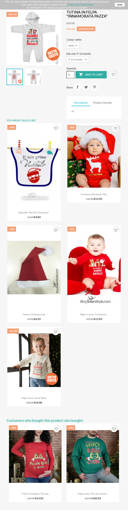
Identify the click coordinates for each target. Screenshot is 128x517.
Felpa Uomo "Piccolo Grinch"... (93, 493)
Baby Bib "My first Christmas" (34, 212)
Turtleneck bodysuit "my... (94, 194)
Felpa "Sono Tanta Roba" (34, 398)
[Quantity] (70, 74)
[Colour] (73, 45)
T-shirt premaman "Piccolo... (35, 493)
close (119, 4)
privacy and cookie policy (80, 4)
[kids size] (77, 59)
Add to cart (91, 75)
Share (77, 87)
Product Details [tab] (102, 102)
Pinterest (94, 87)
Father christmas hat (34, 314)
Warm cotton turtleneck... (94, 314)
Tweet (86, 87)
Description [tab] (81, 102)
